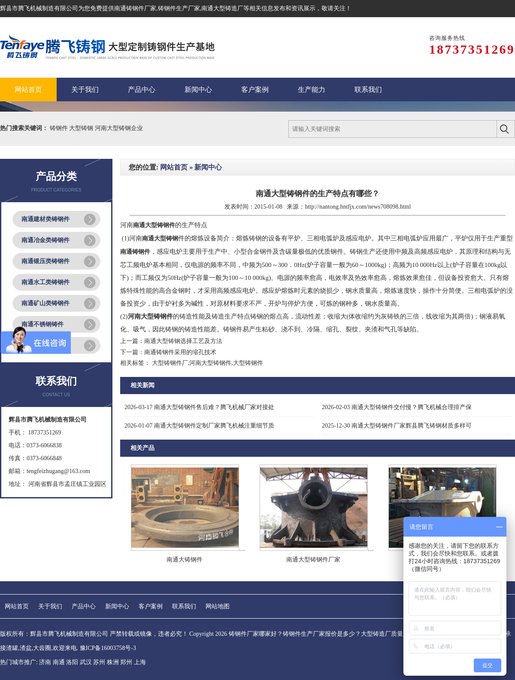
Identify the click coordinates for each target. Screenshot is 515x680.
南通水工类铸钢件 (45, 282)
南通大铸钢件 (185, 559)
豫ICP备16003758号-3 (108, 648)
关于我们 (50, 606)
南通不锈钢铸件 (42, 324)
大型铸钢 (82, 128)
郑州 (126, 662)
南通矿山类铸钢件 (45, 303)
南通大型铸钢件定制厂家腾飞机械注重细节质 (199, 425)
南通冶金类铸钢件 (45, 240)
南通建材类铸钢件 (45, 219)
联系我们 (184, 606)
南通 (59, 662)
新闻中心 (208, 167)
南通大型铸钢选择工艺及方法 (183, 341)
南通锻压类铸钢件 (45, 261)
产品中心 (84, 606)
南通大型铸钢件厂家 (313, 559)
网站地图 (218, 606)
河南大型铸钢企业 (119, 128)
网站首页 (174, 167)
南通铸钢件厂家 (135, 8)
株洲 (113, 662)
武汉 (86, 662)
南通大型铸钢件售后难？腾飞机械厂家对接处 (199, 407)
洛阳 (72, 662)
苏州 (99, 662)
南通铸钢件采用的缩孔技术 (180, 352)
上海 (140, 662)
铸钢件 (60, 128)
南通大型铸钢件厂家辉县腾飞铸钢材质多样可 (397, 425)
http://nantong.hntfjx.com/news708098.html (358, 206)
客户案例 (151, 606)
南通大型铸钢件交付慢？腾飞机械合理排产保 (397, 407)
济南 (45, 662)
